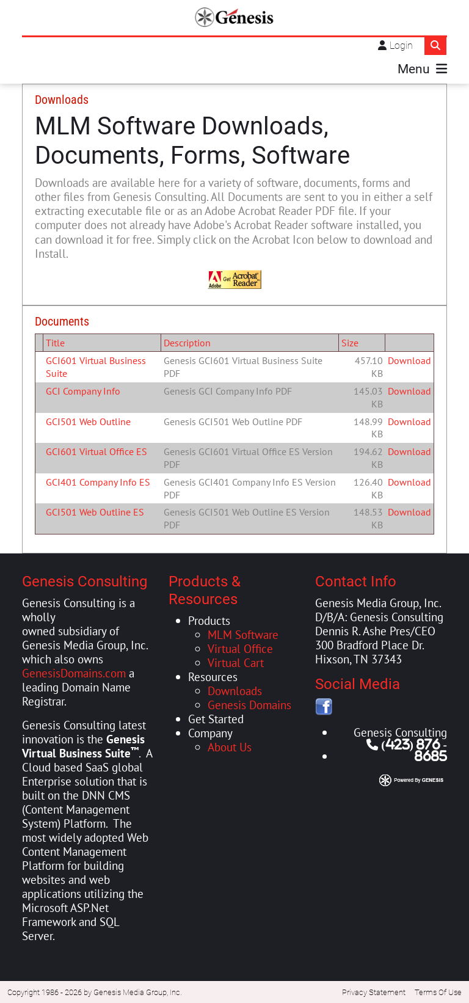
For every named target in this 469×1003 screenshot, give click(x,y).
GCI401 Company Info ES (98, 481)
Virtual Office (240, 647)
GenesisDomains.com (74, 671)
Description (187, 341)
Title (55, 341)
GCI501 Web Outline (88, 420)
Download (409, 360)
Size (349, 341)
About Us (230, 745)
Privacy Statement (373, 992)
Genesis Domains (249, 703)
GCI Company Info (83, 390)
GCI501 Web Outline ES (95, 511)
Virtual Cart (236, 661)
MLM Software (243, 633)
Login (401, 45)
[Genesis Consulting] (234, 17)
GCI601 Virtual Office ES (96, 451)
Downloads (235, 689)
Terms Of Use (438, 992)
